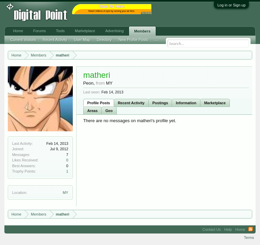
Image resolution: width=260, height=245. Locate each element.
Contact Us (211, 229)
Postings (160, 103)
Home (18, 31)
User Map (82, 40)
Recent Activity (131, 103)
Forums (39, 31)
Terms (249, 238)
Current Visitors (23, 40)
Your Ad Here (146, 13)
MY (65, 193)
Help (228, 229)
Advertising (114, 31)
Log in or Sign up (231, 5)
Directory (104, 40)
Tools (60, 31)
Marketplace (215, 103)
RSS (250, 229)
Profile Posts (98, 103)
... (156, 40)
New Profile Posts (133, 40)
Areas (92, 111)
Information (186, 103)
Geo (108, 111)
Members (142, 31)
